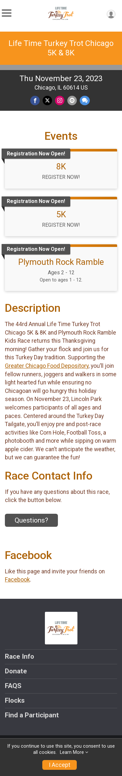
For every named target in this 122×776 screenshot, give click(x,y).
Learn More (72, 752)
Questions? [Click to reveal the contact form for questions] (31, 520)
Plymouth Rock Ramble (61, 262)
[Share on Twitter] (47, 100)
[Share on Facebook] (35, 100)
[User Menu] (111, 14)
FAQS (13, 686)
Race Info (19, 656)
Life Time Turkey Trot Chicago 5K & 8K (61, 48)
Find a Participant (32, 715)
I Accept (59, 765)
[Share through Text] (85, 100)
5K (61, 214)
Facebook (17, 579)
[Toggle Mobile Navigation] (6, 13)
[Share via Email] (72, 100)
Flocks (15, 700)
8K (61, 166)
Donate (16, 671)
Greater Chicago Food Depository (46, 366)
